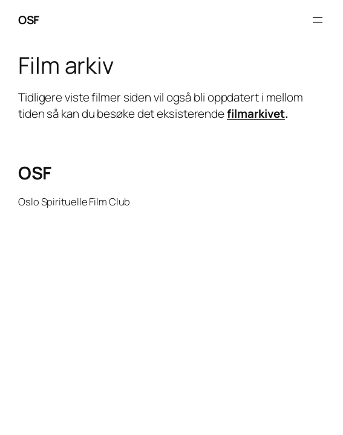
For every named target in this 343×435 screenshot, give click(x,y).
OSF (28, 20)
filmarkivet (256, 113)
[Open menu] (317, 20)
